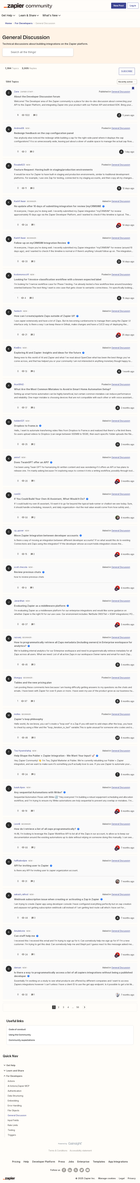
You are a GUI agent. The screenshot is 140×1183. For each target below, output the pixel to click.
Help (26, 1161)
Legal (122, 1178)
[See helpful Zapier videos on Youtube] (87, 1170)
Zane (16, 91)
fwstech (18, 311)
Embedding (13, 1100)
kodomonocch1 (21, 274)
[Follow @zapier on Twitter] (81, 1170)
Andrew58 (19, 128)
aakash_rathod (21, 894)
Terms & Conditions (57, 1150)
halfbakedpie (20, 860)
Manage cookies (107, 1178)
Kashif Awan (20, 201)
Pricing (16, 1161)
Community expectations (22, 1040)
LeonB (17, 824)
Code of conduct (17, 1029)
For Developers (24, 23)
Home (8, 23)
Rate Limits (13, 1125)
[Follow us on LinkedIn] (70, 1170)
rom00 (17, 494)
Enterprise (83, 1161)
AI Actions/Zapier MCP (18, 1086)
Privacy (132, 1178)
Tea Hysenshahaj (22, 750)
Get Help (8, 15)
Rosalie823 (19, 164)
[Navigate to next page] (84, 1007)
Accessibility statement (81, 1150)
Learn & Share (29, 15)
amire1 (17, 457)
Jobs (71, 1161)
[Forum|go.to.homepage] (29, 6)
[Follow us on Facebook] (64, 1170)
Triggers (12, 1135)
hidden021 (19, 420)
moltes (17, 714)
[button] (118, 6)
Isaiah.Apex (19, 787)
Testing (11, 1130)
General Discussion (17, 1115)
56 (77, 1007)
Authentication (14, 1091)
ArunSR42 (19, 384)
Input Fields (13, 1120)
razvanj (17, 637)
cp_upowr (19, 530)
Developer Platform (43, 1161)
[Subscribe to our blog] (76, 1170)
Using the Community (20, 1034)
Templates (99, 1161)
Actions (11, 1081)
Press (61, 1161)
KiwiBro (17, 347)
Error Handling (15, 1105)
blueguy (18, 677)
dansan (17, 967)
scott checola (20, 567)
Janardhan (19, 601)
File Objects (13, 1110)
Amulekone (19, 931)
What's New (51, 15)
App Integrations (118, 1161)
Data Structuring (15, 1095)
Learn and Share (13, 1070)
